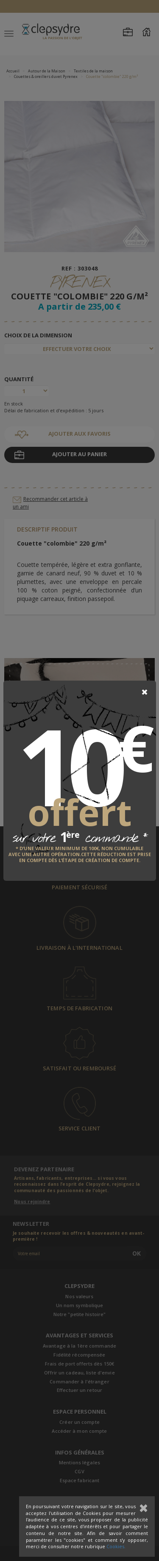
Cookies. (116, 1546)
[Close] (145, 692)
